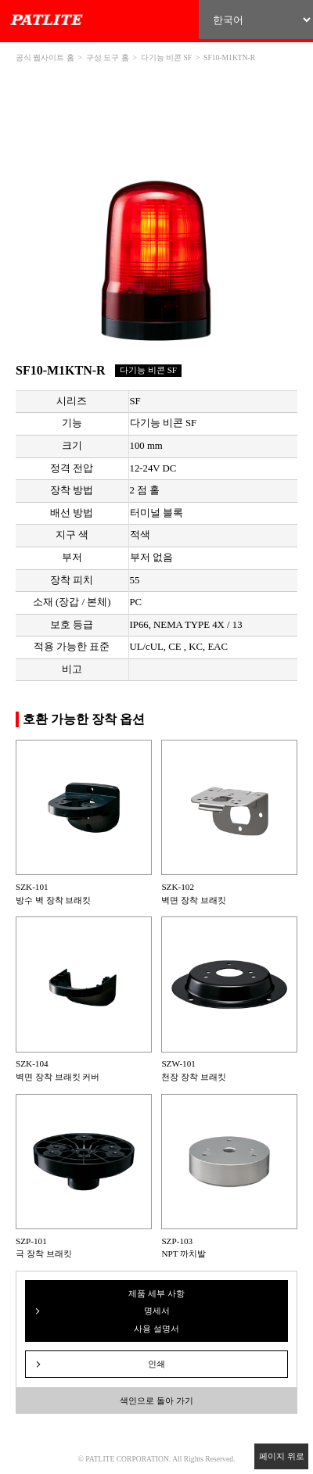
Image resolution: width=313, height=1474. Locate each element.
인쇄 (156, 1363)
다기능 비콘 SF (166, 57)
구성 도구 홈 (107, 57)
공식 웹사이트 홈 (45, 57)
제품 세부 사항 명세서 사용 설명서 (156, 1311)
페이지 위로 (281, 1456)
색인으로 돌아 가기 (156, 1400)
